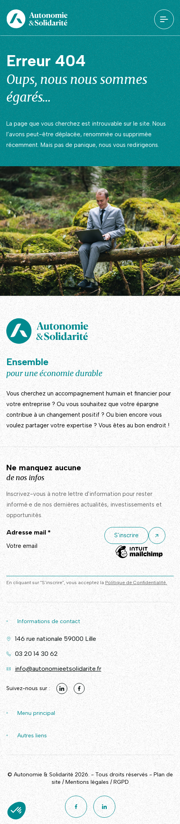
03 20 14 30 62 (36, 653)
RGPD (121, 782)
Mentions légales (87, 782)
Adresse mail (28, 532)
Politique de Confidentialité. (136, 582)
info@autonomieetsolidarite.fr (58, 668)
